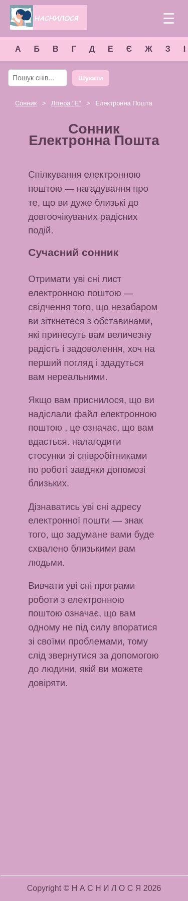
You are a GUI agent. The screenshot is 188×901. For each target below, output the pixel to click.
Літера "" (66, 103)
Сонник (26, 103)
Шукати (90, 78)
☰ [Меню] (168, 19)
